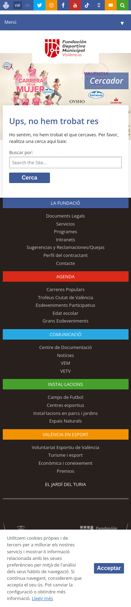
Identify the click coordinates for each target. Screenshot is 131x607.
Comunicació (65, 334)
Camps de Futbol (65, 397)
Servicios (65, 224)
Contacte (65, 263)
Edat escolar (66, 313)
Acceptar (109, 568)
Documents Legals (65, 216)
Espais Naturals (65, 421)
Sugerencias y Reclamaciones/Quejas (65, 247)
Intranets (65, 239)
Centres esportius (65, 405)
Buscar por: (21, 152)
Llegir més (42, 598)
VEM (65, 363)
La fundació (65, 203)
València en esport (65, 434)
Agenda (65, 276)
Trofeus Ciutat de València (65, 297)
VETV (65, 371)
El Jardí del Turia (65, 484)
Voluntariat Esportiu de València (65, 447)
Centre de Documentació (65, 347)
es (28, 5)
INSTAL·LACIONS (65, 384)
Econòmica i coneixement (65, 463)
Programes (65, 231)
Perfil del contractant (65, 255)
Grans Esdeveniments (65, 321)
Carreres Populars (65, 289)
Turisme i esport (65, 455)
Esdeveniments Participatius (65, 305)
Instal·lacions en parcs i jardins (65, 413)
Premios (65, 471)
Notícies (65, 355)
